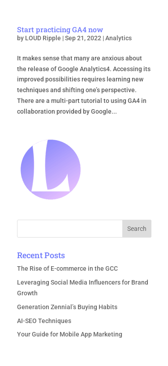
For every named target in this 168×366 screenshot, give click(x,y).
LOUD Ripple (43, 38)
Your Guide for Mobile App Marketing (69, 334)
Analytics (118, 38)
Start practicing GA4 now (60, 29)
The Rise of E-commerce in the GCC (67, 268)
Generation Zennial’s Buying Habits (67, 307)
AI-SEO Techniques (44, 320)
